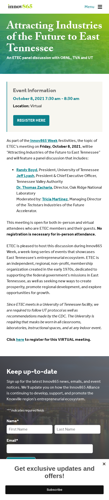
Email (12, 440)
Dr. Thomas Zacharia (34, 187)
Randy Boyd (26, 169)
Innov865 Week (44, 140)
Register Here (31, 120)
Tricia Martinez (55, 199)
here (20, 339)
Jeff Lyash (25, 175)
